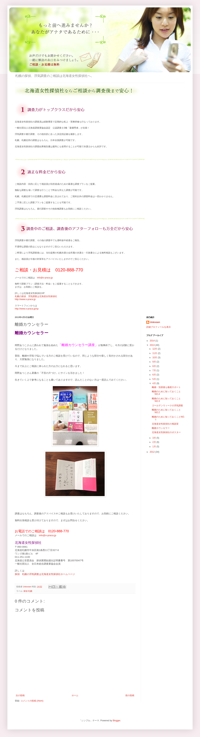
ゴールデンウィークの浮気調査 (167, 405)
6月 (154, 374)
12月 (155, 349)
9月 (154, 361)
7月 (154, 370)
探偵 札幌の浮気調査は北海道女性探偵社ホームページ (45, 574)
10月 (155, 357)
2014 (152, 340)
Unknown (155, 322)
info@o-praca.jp (45, 277)
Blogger (116, 720)
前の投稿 (129, 695)
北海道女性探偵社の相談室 (165, 424)
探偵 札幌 (28, 591)
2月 (154, 442)
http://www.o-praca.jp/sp (27, 308)
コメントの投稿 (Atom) (32, 700)
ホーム (75, 695)
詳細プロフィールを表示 (158, 327)
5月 (154, 379)
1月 (154, 446)
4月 (154, 383)
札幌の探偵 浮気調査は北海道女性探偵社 (36, 296)
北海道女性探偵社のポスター (166, 432)
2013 (152, 345)
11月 (155, 353)
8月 (154, 366)
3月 (154, 438)
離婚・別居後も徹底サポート (166, 387)
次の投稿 (20, 695)
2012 (152, 452)
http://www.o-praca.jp (25, 299)
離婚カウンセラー (161, 428)
